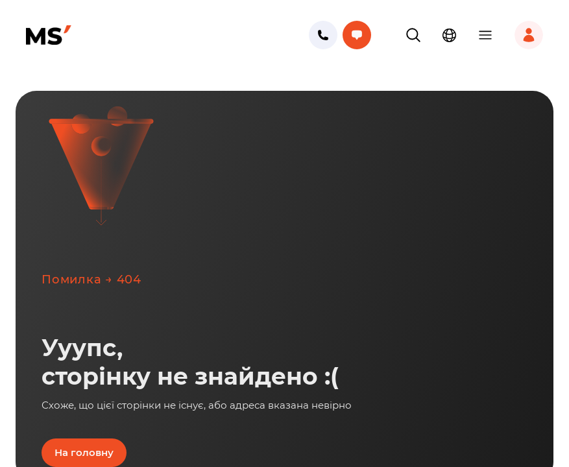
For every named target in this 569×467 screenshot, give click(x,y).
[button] (413, 35)
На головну (84, 452)
